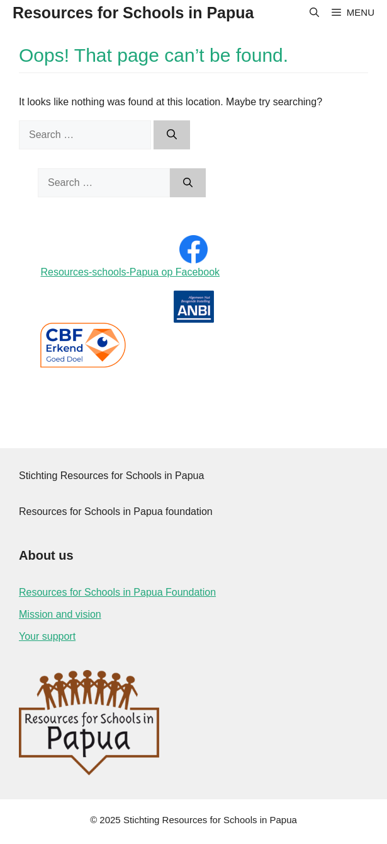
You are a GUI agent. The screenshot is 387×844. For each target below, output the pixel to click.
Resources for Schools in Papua (133, 12)
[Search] (172, 134)
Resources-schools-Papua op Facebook (130, 272)
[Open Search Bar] (314, 12)
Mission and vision (60, 614)
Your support (47, 636)
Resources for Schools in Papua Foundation (117, 592)
